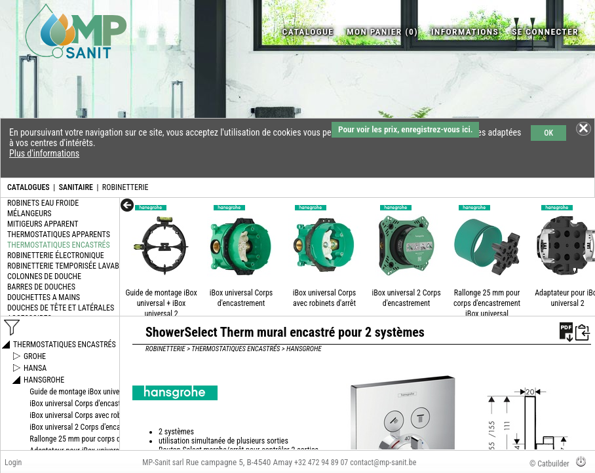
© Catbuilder (549, 463)
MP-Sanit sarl (162, 462)
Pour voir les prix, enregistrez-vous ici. (405, 129)
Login (13, 462)
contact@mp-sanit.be (383, 462)
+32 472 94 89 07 (321, 462)
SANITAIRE (76, 187)
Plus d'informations (44, 153)
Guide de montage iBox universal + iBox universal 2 (161, 303)
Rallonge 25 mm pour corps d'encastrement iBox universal (486, 303)
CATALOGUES (28, 187)
